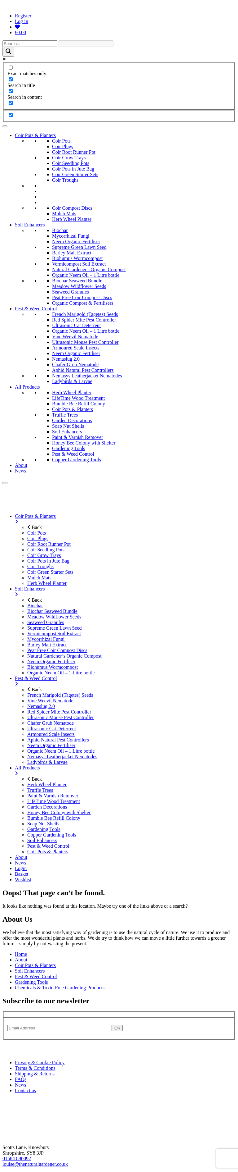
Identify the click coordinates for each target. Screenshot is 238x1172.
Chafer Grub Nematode (75, 364)
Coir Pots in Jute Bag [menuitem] (48, 560)
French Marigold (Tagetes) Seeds (85, 314)
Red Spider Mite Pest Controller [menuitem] (59, 711)
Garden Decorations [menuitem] (47, 806)
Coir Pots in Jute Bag (73, 168)
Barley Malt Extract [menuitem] (47, 644)
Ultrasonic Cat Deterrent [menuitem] (51, 728)
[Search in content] (11, 91)
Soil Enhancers (30, 224)
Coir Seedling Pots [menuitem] (45, 549)
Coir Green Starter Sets (75, 174)
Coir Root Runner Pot (73, 152)
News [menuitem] (20, 862)
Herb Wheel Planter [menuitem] (47, 583)
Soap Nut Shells (68, 426)
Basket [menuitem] (22, 874)
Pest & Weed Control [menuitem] (125, 681)
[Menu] (4, 483)
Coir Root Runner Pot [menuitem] (49, 544)
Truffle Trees (65, 414)
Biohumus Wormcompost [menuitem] (52, 667)
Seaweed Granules (70, 291)
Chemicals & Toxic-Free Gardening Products (59, 987)
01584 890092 (16, 1158)
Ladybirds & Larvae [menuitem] (47, 762)
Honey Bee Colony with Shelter (83, 442)
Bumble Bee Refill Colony (78, 403)
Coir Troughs (65, 180)
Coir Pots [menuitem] (36, 533)
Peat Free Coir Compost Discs (82, 297)
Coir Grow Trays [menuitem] (44, 555)
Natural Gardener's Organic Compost (89, 269)
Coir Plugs (62, 146)
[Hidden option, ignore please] (11, 115)
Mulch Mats (64, 213)
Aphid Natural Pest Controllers (83, 370)
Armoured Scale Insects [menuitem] (51, 734)
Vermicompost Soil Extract (79, 264)
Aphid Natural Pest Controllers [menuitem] (58, 739)
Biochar (60, 230)
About (21, 465)
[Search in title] (11, 79)
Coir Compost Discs (72, 208)
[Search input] (29, 43)
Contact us (25, 1090)
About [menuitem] (21, 857)
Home (21, 954)
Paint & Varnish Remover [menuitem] (52, 795)
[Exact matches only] (11, 68)
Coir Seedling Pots (70, 163)
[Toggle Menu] (4, 126)
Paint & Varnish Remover (77, 437)
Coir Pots (61, 141)
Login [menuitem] (21, 868)
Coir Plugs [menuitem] (37, 538)
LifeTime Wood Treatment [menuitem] (53, 801)
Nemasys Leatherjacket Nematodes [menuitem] (62, 756)
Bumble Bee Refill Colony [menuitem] (53, 818)
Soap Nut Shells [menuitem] (43, 823)
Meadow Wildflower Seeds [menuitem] (54, 616)
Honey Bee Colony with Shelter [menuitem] (58, 812)
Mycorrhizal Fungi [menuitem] (45, 639)
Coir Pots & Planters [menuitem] (125, 519)
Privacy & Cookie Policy (39, 1062)
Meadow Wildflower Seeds (79, 286)
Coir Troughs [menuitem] (40, 566)
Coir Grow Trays (69, 157)
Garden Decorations (72, 420)
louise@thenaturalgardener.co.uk (35, 1164)
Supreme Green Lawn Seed (79, 247)
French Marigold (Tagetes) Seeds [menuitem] (60, 695)
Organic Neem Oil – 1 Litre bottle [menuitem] (61, 672)
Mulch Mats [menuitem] (39, 577)
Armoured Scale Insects (75, 347)
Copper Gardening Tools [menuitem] (51, 834)
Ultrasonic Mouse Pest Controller (85, 342)
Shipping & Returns (35, 1073)
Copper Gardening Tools (76, 459)
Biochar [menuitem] (35, 605)
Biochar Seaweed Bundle (77, 280)
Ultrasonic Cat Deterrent (76, 325)
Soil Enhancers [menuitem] (125, 591)
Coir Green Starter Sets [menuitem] (50, 572)
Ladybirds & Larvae (72, 381)
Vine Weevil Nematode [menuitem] (50, 700)
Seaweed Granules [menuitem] (45, 622)
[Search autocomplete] (86, 43)
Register (23, 15)
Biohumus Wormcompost (77, 258)
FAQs (20, 1079)
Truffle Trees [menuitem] (40, 790)
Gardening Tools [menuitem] (43, 829)
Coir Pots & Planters (35, 135)
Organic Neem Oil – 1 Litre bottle (85, 275)
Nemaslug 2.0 (66, 359)
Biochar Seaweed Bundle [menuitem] (52, 611)
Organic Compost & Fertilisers (82, 303)
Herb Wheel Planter (71, 219)
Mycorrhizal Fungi (70, 236)
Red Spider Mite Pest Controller (84, 319)
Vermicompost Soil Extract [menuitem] (54, 633)
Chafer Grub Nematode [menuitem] (50, 723)
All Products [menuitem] (125, 770)
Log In (21, 21)
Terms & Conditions (35, 1068)
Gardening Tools (68, 448)
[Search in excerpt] (11, 103)
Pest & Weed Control (36, 308)
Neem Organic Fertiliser (76, 241)
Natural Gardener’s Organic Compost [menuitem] (64, 656)
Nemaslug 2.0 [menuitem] (41, 706)
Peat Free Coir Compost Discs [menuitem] (57, 650)
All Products (27, 387)
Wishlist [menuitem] (23, 879)
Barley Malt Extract (71, 252)
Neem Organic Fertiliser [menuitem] (51, 661)
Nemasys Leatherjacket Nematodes (87, 375)
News (20, 470)
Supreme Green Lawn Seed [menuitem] (54, 628)
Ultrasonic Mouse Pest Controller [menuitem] (60, 717)
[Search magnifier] (8, 52)
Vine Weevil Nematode (75, 336)
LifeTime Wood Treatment (78, 398)
